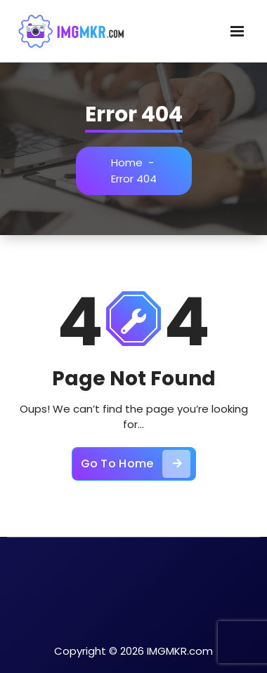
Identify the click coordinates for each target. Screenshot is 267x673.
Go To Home (135, 464)
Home (127, 162)
